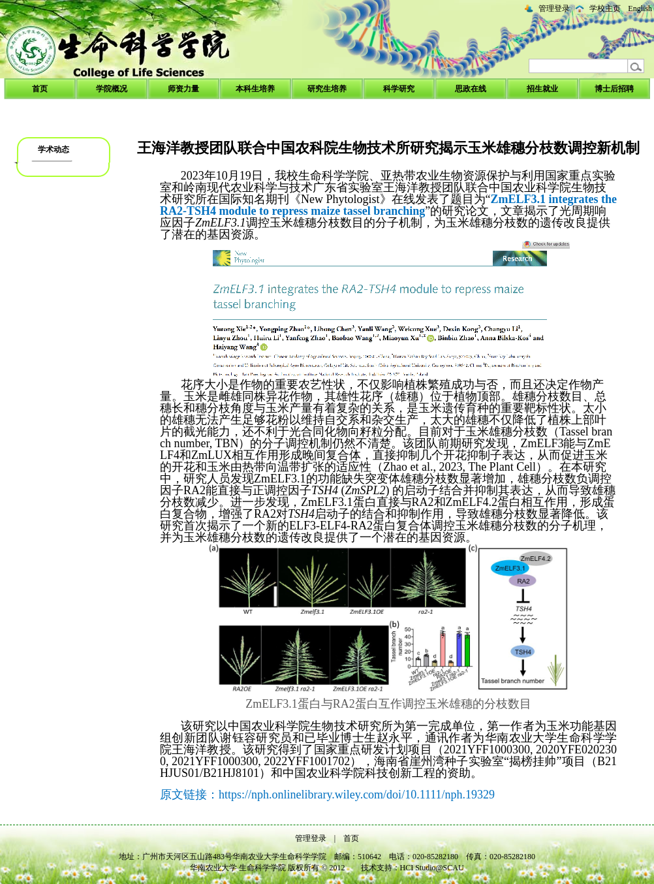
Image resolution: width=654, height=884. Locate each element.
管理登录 (554, 8)
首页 (351, 838)
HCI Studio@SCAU (432, 867)
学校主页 (605, 8)
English (640, 8)
